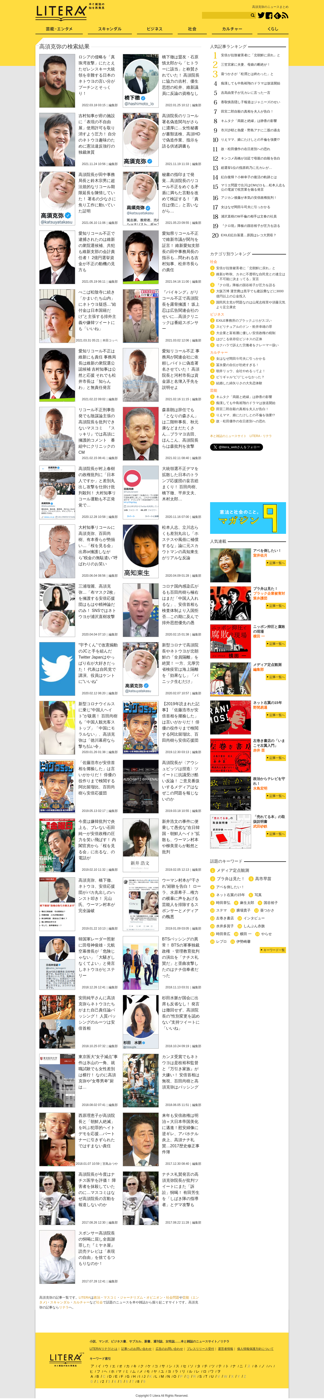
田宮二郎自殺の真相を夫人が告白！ (247, 111)
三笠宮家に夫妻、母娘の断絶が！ (245, 64)
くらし (273, 30)
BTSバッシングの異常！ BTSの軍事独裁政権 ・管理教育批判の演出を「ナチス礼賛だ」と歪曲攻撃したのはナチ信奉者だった (180, 957)
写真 (258, 895)
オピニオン (154, 1297)
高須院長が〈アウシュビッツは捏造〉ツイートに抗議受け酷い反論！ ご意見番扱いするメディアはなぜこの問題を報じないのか (180, 780)
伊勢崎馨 (243, 941)
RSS (285, 15)
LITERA (84, 1297)
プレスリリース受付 (200, 1349)
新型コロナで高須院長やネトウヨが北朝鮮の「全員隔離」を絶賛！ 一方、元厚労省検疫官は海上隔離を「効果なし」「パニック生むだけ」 (180, 663)
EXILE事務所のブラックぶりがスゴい (244, 320)
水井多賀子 (225, 926)
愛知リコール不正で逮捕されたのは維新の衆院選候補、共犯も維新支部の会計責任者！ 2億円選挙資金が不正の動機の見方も (96, 251)
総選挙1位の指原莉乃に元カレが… (246, 168)
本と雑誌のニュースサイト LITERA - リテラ (241, 436)
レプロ (221, 941)
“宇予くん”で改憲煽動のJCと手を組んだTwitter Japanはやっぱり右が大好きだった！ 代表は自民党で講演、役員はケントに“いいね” (98, 663)
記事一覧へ (277, 563)
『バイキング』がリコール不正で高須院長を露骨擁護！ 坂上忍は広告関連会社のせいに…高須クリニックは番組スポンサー (180, 310)
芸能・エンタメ (59, 30)
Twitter (261, 15)
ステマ (221, 910)
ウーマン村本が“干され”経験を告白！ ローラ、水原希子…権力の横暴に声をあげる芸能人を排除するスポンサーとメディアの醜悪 (181, 898)
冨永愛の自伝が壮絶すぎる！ (237, 365)
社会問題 (172, 1297)
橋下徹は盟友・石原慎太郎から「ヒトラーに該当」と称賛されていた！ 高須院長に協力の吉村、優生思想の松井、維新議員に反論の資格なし (180, 75)
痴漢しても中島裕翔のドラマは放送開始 (250, 83)
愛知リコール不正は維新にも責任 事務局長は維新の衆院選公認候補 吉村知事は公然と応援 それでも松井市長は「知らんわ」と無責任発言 (97, 369)
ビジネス (155, 30)
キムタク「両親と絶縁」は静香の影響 (249, 121)
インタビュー (254, 918)
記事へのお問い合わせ (136, 1349)
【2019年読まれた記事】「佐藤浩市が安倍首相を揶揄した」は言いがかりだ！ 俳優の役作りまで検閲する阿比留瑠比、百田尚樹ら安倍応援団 (180, 722)
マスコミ (110, 1297)
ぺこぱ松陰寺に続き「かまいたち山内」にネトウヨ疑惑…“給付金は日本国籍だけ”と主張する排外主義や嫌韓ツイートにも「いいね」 (97, 310)
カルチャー (81, 1302)
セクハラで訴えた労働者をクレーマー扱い (247, 345)
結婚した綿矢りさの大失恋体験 (239, 383)
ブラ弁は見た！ (231, 879)
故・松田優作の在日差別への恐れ (245, 149)
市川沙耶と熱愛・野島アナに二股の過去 (250, 130)
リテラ (64, 1307)
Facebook (269, 15)
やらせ (266, 934)
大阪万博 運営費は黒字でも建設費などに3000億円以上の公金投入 (250, 293)
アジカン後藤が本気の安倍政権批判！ (249, 197)
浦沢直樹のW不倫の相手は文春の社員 (249, 216)
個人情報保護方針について (255, 1349)
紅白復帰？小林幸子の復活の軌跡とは (249, 177)
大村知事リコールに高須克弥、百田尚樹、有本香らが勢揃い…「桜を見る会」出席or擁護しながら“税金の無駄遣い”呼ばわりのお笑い (98, 545)
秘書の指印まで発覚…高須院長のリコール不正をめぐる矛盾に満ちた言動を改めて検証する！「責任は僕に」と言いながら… (180, 192)
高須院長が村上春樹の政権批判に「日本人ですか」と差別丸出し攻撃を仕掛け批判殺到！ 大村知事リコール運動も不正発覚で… (97, 486)
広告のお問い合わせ (169, 1349)
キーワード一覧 (274, 950)
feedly (277, 15)
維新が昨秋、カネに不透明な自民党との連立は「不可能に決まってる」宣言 (250, 276)
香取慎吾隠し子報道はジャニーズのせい (250, 102)
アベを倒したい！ (230, 887)
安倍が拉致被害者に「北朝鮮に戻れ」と (250, 55)
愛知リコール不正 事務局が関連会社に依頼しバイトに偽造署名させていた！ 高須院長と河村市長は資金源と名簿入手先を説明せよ (180, 369)
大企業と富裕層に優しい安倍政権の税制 (245, 333)
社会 (99, 1302)
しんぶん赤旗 (254, 926)
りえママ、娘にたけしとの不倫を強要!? (250, 139)
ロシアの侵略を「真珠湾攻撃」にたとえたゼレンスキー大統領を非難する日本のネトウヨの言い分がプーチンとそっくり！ (96, 75)
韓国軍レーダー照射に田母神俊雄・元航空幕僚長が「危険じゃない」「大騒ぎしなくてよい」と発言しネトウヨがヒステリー (96, 957)
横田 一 (246, 934)
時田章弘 (223, 903)
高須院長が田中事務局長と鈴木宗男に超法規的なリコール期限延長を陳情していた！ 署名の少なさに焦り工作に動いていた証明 (97, 192)
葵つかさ (267, 910)
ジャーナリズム (131, 1297)
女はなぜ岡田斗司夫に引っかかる (245, 207)
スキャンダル (60, 1302)
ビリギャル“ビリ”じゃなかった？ (240, 377)
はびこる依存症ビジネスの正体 (239, 339)
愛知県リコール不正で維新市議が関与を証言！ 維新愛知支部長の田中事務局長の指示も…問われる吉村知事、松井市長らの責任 (180, 251)
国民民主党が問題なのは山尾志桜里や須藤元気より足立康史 (250, 304)
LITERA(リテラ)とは (103, 1349)
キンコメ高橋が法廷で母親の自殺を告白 (250, 158)
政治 (97, 1297)
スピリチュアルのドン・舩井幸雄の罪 (244, 327)
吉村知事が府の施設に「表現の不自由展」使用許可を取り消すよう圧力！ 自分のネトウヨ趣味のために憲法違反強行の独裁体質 (97, 134)
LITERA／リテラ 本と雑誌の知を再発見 (70, 12)
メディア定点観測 (233, 870)
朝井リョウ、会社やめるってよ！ (241, 371)
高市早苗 (263, 879)
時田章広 (223, 934)
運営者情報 (225, 1349)
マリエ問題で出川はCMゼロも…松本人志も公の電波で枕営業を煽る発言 (253, 187)
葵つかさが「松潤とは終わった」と (247, 74)
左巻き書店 (225, 918)
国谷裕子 (271, 903)
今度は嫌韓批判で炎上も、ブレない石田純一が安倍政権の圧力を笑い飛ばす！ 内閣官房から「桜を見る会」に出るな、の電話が (97, 839)
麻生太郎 (247, 903)
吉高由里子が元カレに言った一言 (245, 93)
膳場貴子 (243, 910)
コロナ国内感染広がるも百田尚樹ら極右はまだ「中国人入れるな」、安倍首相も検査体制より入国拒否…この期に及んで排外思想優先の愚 (180, 604)
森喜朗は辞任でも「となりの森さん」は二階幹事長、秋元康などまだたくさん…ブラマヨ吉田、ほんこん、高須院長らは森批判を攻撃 (180, 428)
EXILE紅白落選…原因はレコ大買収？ (248, 235)
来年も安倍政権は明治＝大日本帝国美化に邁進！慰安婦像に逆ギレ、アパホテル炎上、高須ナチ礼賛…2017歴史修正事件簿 (180, 1133)
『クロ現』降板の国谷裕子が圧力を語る (250, 226)
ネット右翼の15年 (230, 895)
